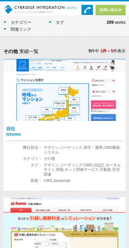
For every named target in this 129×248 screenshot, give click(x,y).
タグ (56, 22)
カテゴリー (17, 22)
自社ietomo (13, 131)
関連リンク (17, 29)
